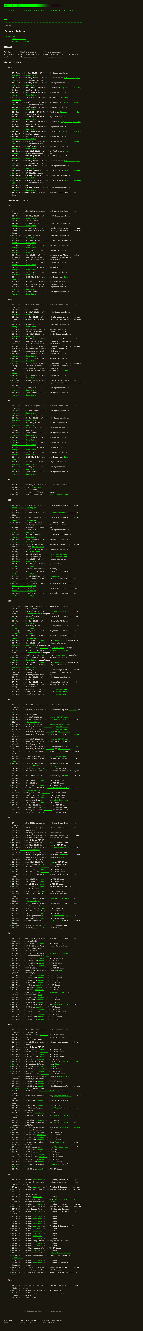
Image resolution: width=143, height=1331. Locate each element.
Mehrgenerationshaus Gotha (24, 75)
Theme (48, 1311)
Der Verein (9, 11)
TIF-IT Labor (36, 487)
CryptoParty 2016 (46, 1091)
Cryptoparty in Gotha (53, 921)
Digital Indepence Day (71, 88)
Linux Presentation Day (62, 513)
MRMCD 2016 (64, 1076)
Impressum (72, 11)
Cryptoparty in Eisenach (50, 1066)
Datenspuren (74, 734)
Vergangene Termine (20, 41)
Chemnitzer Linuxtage (63, 800)
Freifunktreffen (19, 1166)
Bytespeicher (17, 1258)
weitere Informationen (30, 614)
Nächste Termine (19, 39)
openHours (49, 495)
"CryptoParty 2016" (20, 1088)
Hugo (40, 1311)
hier (47, 956)
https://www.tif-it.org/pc (24, 508)
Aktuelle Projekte (24, 11)
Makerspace (17, 761)
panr (61, 1311)
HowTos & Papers (41, 11)
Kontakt (62, 11)
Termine (53, 11)
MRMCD (71, 742)
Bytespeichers (54, 1164)
